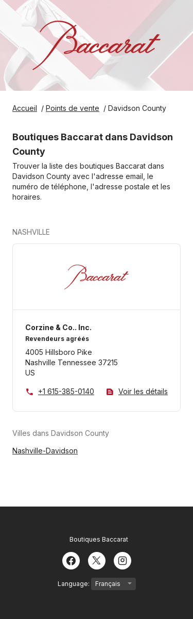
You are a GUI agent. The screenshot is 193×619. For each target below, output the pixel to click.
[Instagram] (122, 560)
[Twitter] (97, 560)
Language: (97, 584)
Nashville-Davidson (45, 450)
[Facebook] (71, 560)
